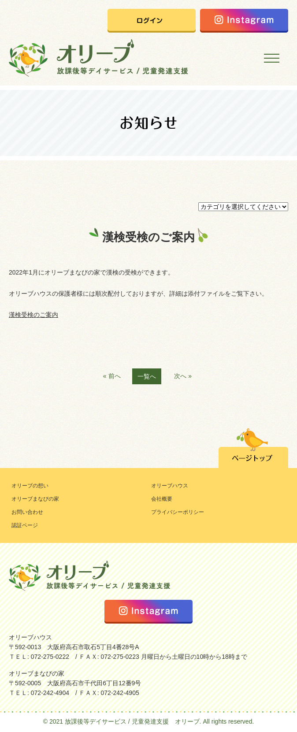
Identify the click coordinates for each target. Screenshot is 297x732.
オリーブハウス (169, 486)
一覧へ (146, 376)
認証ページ (24, 525)
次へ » (183, 375)
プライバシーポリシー (177, 512)
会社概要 (161, 499)
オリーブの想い (29, 486)
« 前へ (112, 375)
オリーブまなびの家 (35, 499)
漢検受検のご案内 (33, 314)
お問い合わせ (27, 512)
